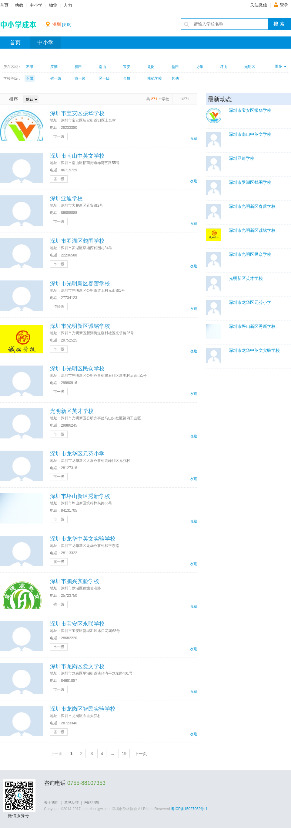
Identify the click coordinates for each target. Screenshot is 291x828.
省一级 (55, 78)
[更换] (67, 24)
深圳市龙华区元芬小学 (77, 454)
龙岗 (151, 67)
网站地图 (91, 802)
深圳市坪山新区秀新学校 (80, 496)
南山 (102, 67)
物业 (53, 5)
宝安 (126, 67)
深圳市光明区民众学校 (77, 369)
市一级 (80, 78)
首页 (4, 5)
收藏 (193, 138)
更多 (281, 66)
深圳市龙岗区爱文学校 (77, 666)
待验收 (58, 306)
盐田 (175, 67)
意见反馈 (71, 802)
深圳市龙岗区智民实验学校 (82, 709)
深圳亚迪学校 (66, 198)
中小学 (36, 5)
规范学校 (154, 78)
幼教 (19, 5)
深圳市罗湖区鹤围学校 (77, 241)
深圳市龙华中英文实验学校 (82, 539)
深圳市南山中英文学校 (77, 156)
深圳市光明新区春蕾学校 (80, 283)
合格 (126, 78)
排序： (15, 99)
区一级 (104, 78)
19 (124, 753)
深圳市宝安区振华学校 (77, 113)
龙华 (199, 67)
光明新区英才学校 (72, 411)
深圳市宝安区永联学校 (77, 624)
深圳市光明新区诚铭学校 (80, 326)
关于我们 (51, 802)
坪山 (223, 67)
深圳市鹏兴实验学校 (74, 581)
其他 (175, 78)
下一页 (140, 753)
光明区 (249, 67)
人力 (68, 5)
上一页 (56, 753)
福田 (78, 67)
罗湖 (54, 67)
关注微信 (258, 5)
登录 (284, 4)
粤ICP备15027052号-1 (189, 809)
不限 (29, 67)
